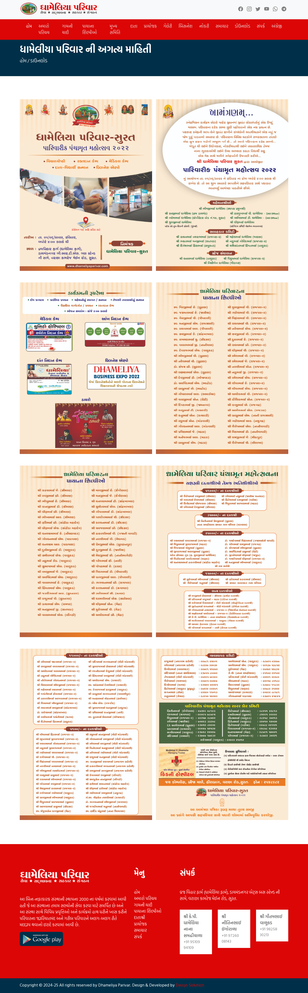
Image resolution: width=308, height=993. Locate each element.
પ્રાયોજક (150, 26)
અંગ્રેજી (276, 26)
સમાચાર (222, 26)
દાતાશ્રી (139, 917)
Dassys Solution (189, 985)
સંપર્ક (261, 26)
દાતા (133, 26)
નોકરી (204, 26)
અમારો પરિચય (44, 29)
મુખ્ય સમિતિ (115, 29)
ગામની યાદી (67, 29)
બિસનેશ (185, 26)
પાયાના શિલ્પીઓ (89, 29)
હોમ (29, 26)
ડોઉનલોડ (242, 26)
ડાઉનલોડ (38, 60)
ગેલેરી (167, 26)
